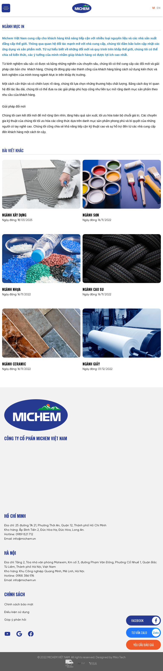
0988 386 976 (25, 576)
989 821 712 (25, 534)
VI (153, 8)
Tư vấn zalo (145, 632)
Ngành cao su (93, 289)
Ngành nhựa (11, 289)
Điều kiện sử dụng (16, 612)
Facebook (145, 620)
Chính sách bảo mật (18, 604)
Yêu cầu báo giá (143, 644)
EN (158, 8)
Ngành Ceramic (14, 364)
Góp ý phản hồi (15, 619)
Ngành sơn (91, 215)
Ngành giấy (91, 364)
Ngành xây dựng (14, 215)
